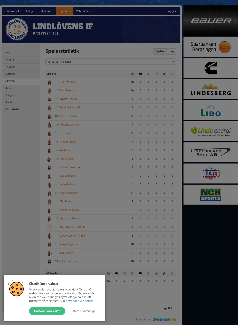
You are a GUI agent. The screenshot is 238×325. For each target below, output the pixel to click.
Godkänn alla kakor (47, 311)
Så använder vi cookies (77, 301)
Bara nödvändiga (84, 311)
